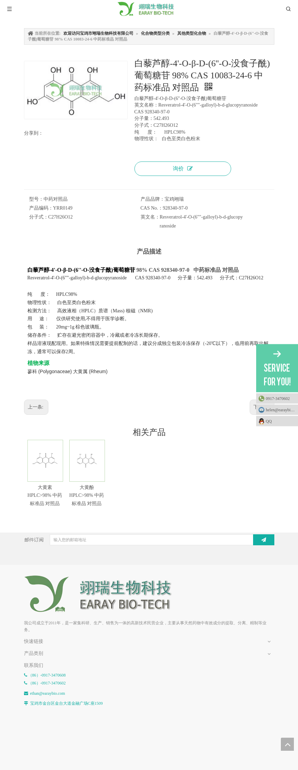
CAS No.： (152, 208)
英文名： (150, 217)
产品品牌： (153, 199)
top (287, 744)
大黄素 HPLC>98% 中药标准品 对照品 (44, 495)
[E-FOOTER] (103, 594)
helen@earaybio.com (282, 409)
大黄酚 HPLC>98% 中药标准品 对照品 (86, 495)
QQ (280, 421)
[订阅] (263, 539)
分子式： (38, 217)
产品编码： (41, 208)
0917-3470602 (278, 398)
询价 (183, 168)
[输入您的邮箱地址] (151, 540)
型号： (36, 199)
